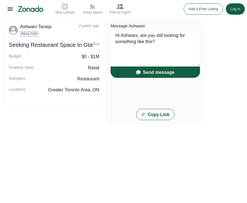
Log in (235, 9)
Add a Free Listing (203, 9)
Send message (155, 72)
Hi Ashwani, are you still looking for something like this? (155, 48)
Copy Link (155, 114)
